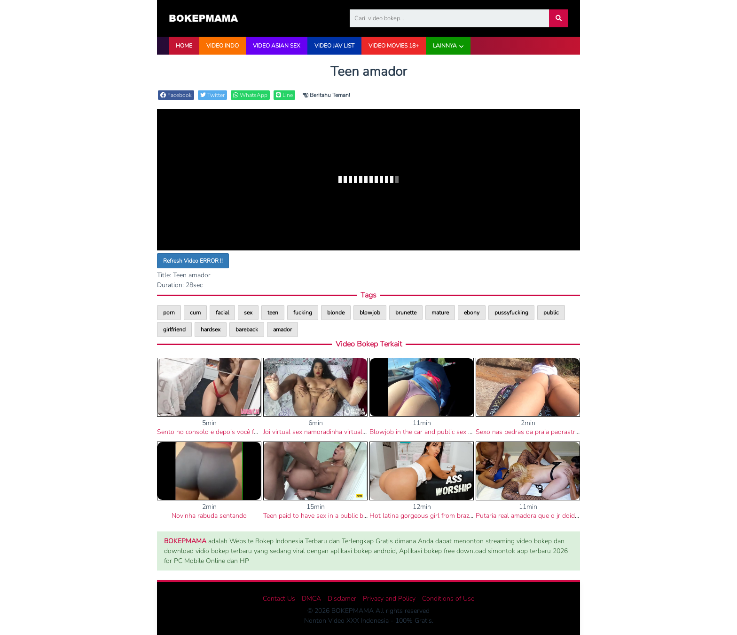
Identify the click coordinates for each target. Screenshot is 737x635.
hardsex (210, 329)
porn (169, 312)
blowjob (370, 312)
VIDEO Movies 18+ (393, 45)
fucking (302, 312)
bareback (246, 329)
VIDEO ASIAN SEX (276, 45)
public (551, 312)
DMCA (311, 598)
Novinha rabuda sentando (209, 515)
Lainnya (445, 45)
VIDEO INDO (222, 45)
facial (222, 312)
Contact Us (279, 598)
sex (248, 312)
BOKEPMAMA (185, 541)
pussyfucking (511, 312)
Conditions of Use (448, 598)
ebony (471, 312)
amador (282, 329)
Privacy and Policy (389, 598)
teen (272, 312)
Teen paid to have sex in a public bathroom (325, 515)
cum (195, 312)
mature (440, 312)
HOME (184, 45)
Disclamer (342, 598)
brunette (405, 312)
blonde (336, 312)
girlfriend (174, 329)
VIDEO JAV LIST (334, 45)
